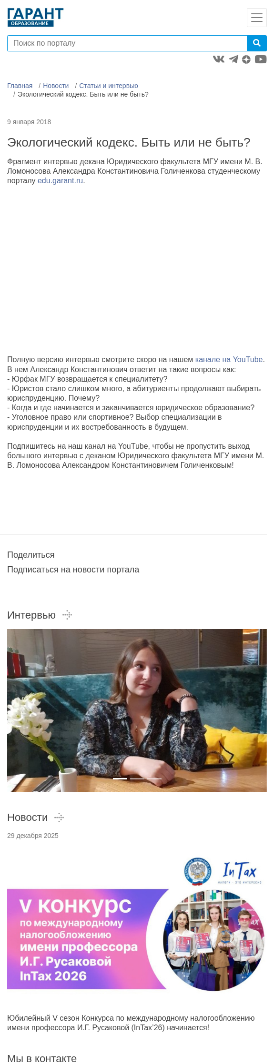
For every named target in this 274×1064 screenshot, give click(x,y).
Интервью (40, 615)
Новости (56, 85)
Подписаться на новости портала (73, 569)
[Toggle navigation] (257, 17)
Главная (19, 85)
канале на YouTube (229, 359)
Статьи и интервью (108, 85)
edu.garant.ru (60, 181)
